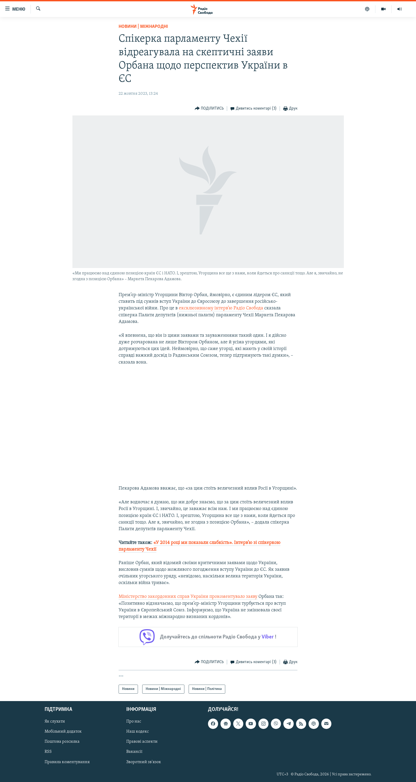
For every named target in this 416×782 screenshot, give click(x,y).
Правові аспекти (142, 742)
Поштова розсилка (62, 742)
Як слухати (55, 722)
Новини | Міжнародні (143, 26)
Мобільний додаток (63, 732)
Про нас (133, 722)
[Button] (209, 108)
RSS (48, 752)
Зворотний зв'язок (143, 762)
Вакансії (134, 752)
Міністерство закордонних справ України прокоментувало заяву (188, 596)
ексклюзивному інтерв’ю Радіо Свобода (221, 308)
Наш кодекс (137, 732)
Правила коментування (67, 762)
